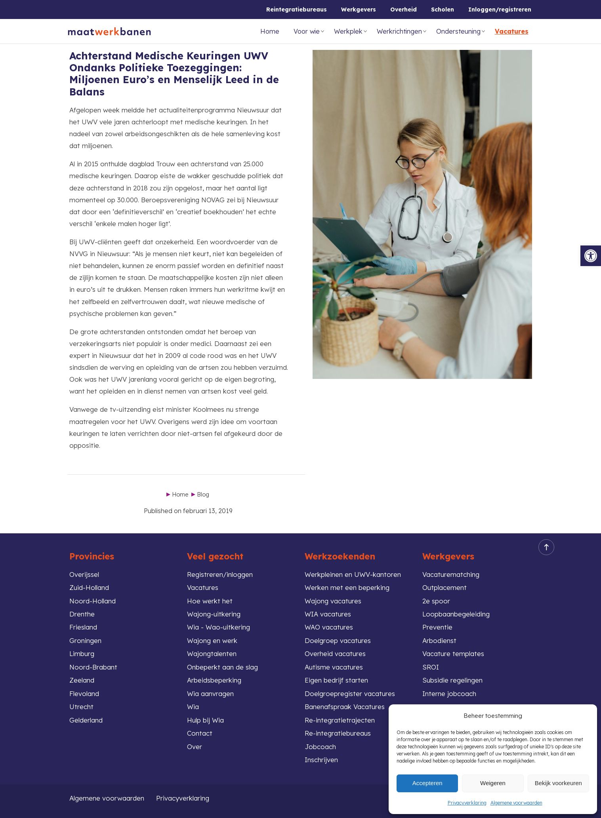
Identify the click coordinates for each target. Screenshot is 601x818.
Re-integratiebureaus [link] (338, 733)
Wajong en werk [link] (212, 640)
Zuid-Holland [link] (89, 587)
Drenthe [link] (82, 614)
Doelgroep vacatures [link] (338, 640)
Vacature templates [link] (453, 653)
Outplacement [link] (444, 587)
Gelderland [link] (86, 720)
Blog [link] (203, 494)
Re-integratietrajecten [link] (340, 720)
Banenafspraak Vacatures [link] (345, 706)
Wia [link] (193, 706)
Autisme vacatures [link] (334, 667)
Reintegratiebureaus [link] (296, 9)
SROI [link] (430, 667)
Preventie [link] (437, 627)
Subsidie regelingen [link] (452, 680)
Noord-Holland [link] (92, 601)
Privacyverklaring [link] (467, 803)
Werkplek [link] (348, 31)
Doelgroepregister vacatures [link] (350, 693)
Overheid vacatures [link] (335, 653)
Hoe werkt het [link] (210, 601)
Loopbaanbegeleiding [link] (456, 614)
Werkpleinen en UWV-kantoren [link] (353, 574)
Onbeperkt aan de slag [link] (222, 667)
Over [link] (194, 746)
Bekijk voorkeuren (558, 783)
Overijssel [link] (84, 574)
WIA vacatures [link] (328, 614)
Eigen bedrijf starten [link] (336, 680)
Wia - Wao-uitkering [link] (218, 627)
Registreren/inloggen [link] (220, 574)
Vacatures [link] (511, 31)
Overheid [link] (403, 9)
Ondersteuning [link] (458, 31)
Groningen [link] (85, 640)
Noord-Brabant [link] (93, 667)
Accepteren (427, 783)
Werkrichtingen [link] (399, 31)
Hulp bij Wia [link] (205, 720)
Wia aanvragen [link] (210, 693)
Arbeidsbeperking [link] (214, 680)
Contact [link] (199, 733)
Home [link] (269, 31)
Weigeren (493, 783)
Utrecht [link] (81, 706)
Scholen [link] (442, 9)
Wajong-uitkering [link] (213, 614)
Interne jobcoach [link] (449, 693)
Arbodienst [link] (439, 640)
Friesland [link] (83, 627)
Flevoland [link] (84, 693)
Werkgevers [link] (358, 9)
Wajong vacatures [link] (333, 601)
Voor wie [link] (307, 31)
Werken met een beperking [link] (347, 587)
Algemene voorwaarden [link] (516, 803)
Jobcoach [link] (320, 746)
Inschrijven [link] (321, 759)
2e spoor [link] (436, 601)
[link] (590, 255)
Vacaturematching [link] (450, 574)
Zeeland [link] (81, 680)
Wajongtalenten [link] (212, 653)
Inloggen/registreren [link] (499, 9)
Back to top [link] (543, 547)
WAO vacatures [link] (329, 627)
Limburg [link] (81, 653)
